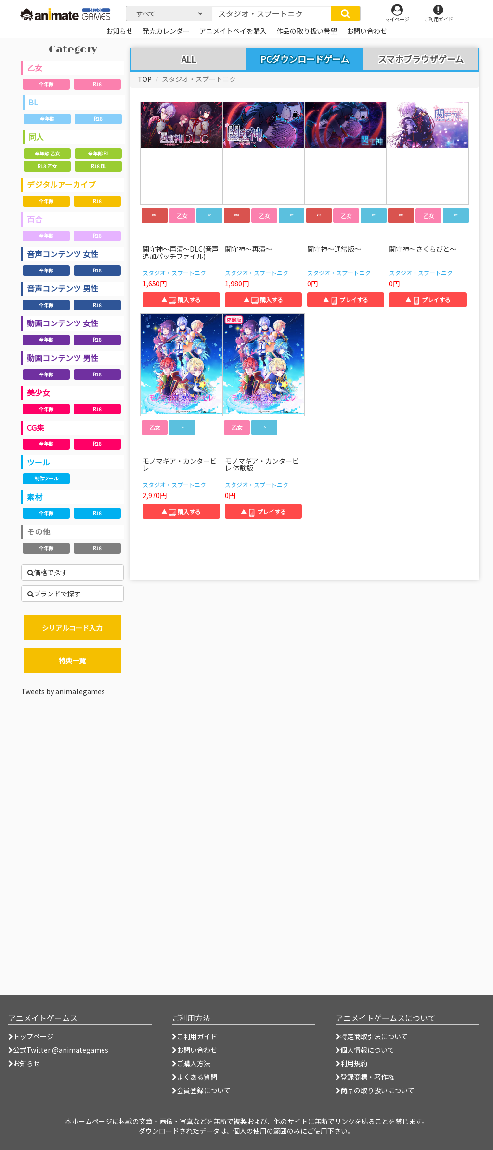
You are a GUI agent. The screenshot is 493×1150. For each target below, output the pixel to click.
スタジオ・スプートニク (174, 273)
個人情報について (365, 1050)
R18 (97, 84)
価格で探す (47, 572)
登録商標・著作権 (365, 1077)
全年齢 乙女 (47, 153)
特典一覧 (72, 660)
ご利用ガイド (194, 1036)
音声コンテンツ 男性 (62, 288)
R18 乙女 (47, 165)
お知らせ (24, 1063)
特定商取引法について (372, 1036)
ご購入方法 (191, 1063)
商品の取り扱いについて (375, 1090)
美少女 (38, 392)
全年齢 (46, 84)
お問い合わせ (194, 1050)
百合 (34, 219)
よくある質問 (194, 1077)
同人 (36, 136)
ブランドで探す (54, 593)
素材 (34, 497)
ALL (189, 59)
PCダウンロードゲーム (304, 58)
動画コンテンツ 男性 (62, 357)
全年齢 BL (98, 153)
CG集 (35, 427)
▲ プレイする (345, 300)
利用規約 (351, 1063)
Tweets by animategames (63, 691)
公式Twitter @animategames (60, 1050)
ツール (38, 462)
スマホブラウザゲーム (421, 59)
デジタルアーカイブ (61, 184)
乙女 (34, 67)
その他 (38, 531)
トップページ (30, 1036)
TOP (145, 79)
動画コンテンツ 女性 (62, 323)
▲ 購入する (181, 300)
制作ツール (46, 478)
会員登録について (201, 1090)
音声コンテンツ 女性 (62, 253)
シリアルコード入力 (72, 628)
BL (33, 102)
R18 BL (98, 165)
